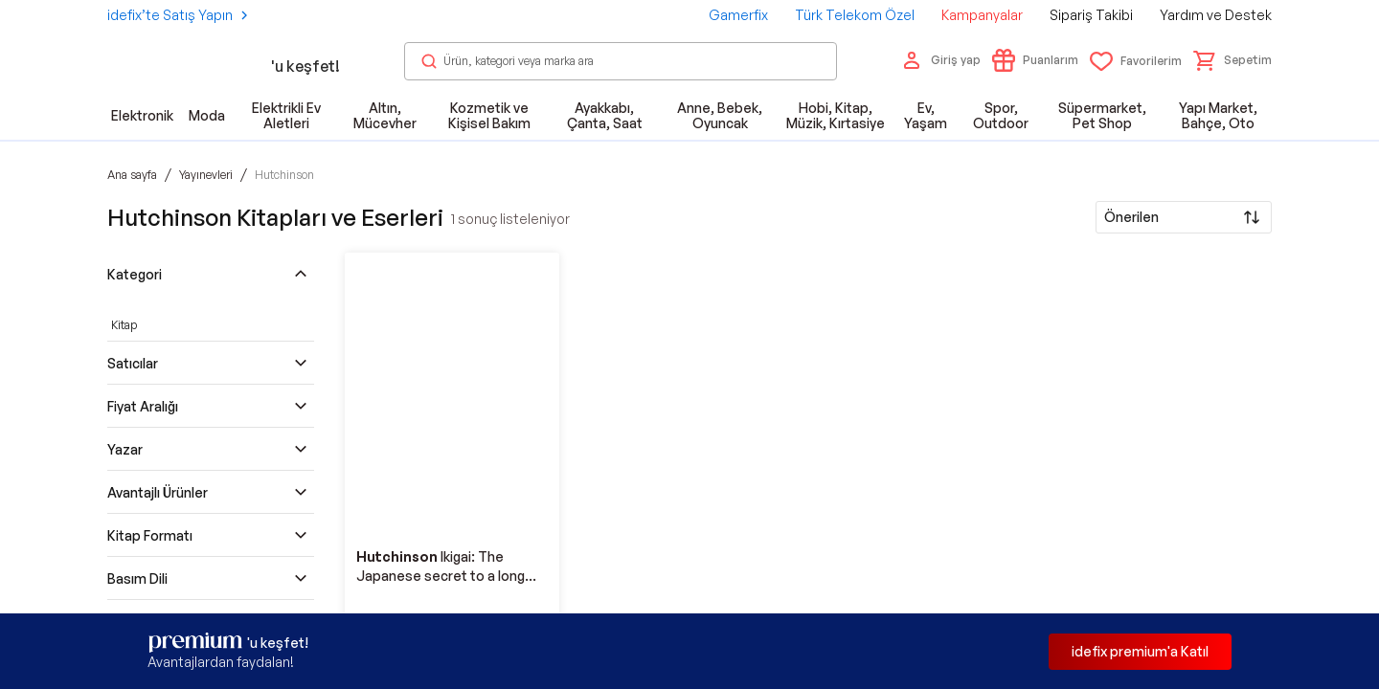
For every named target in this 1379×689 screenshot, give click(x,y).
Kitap (124, 325)
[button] (1232, 60)
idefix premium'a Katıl (1140, 651)
